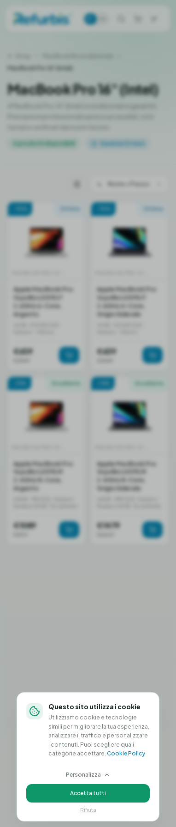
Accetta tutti (88, 793)
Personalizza (88, 774)
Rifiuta (88, 810)
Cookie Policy (126, 753)
